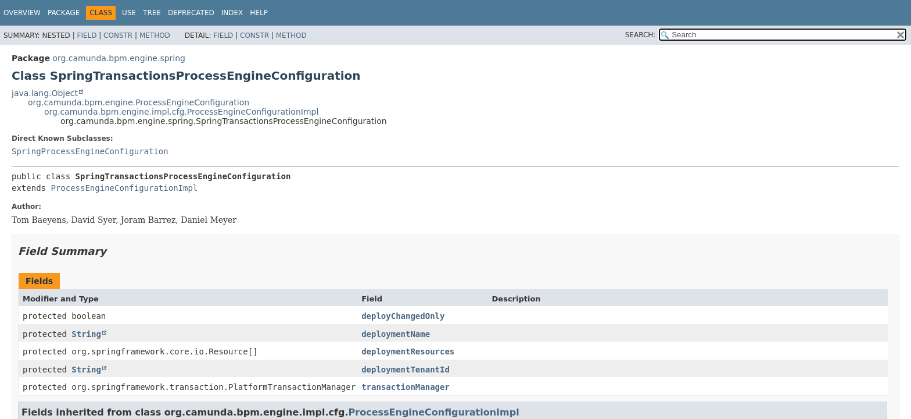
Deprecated (191, 13)
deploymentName (395, 334)
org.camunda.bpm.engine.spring (118, 58)
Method (154, 35)
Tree (152, 13)
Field (86, 35)
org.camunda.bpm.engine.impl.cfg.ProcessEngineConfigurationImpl (181, 111)
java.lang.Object (45, 93)
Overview (22, 13)
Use (129, 13)
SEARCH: (640, 35)
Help (259, 13)
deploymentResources (407, 351)
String (86, 334)
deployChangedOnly (402, 316)
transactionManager (405, 387)
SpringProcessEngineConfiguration (90, 151)
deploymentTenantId (405, 369)
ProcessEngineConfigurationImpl (124, 188)
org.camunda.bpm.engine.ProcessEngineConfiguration (138, 102)
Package (64, 13)
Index (232, 13)
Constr (117, 35)
